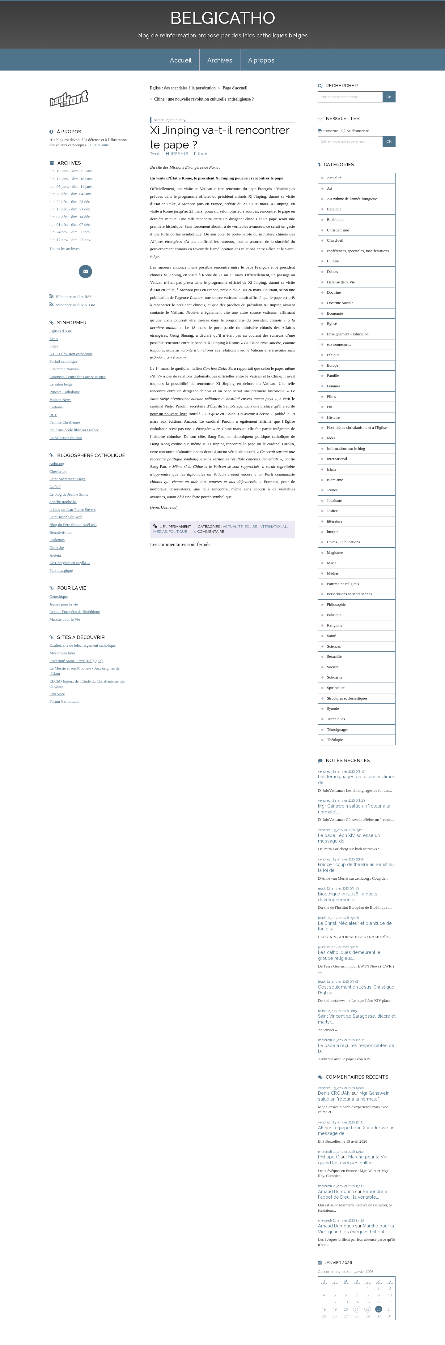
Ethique (333, 355)
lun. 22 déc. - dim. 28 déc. (70, 202)
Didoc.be (56, 547)
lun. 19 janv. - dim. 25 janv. (71, 171)
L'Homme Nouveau (65, 369)
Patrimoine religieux (343, 584)
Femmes (333, 386)
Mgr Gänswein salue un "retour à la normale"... (353, 1095)
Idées (331, 438)
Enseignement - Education (348, 334)
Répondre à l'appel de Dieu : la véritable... (352, 1194)
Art (329, 188)
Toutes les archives (64, 249)
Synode (333, 708)
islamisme (335, 480)
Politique (178, 531)
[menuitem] (180, 60)
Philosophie (336, 604)
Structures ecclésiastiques (347, 698)
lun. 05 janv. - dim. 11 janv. (71, 186)
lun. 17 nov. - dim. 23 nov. (70, 240)
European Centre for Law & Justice (77, 377)
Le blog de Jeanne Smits (68, 494)
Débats (332, 271)
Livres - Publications (343, 542)
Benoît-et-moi (60, 532)
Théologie (335, 740)
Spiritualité (336, 688)
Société (333, 667)
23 (378, 1309)
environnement (339, 344)
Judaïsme (334, 500)
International (273, 526)
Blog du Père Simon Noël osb (73, 525)
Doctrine (334, 292)
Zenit (53, 339)
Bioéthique (335, 220)
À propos (261, 60)
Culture (333, 261)
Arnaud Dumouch (336, 1191)
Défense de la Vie (341, 282)
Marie (332, 563)
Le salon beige (61, 384)
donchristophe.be (63, 502)
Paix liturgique (61, 570)
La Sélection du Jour (65, 438)
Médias (160, 531)
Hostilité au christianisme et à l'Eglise (357, 427)
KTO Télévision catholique (71, 354)
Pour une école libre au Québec (74, 430)
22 (368, 1309)
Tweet (154, 153)
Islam (331, 469)
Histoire (333, 417)
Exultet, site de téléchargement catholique (82, 645)
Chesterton (57, 471)
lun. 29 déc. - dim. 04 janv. (70, 194)
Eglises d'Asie (60, 331)
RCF (53, 415)
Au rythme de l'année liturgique (352, 199)
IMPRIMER (177, 153)
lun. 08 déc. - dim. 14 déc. (70, 217)
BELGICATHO (222, 18)
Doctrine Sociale (340, 303)
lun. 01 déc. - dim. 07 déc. (70, 224)
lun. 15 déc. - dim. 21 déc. (70, 209)
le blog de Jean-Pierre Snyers (72, 509)
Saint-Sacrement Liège (67, 479)
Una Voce (57, 694)
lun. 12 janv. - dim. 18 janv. (71, 179)
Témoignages (337, 729)
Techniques (336, 719)
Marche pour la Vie (64, 619)
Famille (333, 375)
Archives (219, 60)
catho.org (56, 464)
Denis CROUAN (334, 1093)
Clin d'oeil (335, 240)
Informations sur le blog (346, 448)
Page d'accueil (235, 88)
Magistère (335, 552)
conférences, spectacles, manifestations (358, 251)
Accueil (181, 60)
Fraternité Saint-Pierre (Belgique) (76, 661)
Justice (332, 511)
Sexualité (334, 656)
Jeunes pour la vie (63, 604)
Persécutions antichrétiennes (349, 594)
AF (321, 1127)
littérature (334, 521)
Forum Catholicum (64, 701)
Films (331, 396)
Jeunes (332, 490)
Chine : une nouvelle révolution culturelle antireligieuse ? (204, 99)
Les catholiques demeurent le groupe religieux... (349, 955)
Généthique (58, 596)
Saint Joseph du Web (65, 517)
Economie (335, 313)
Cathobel (56, 407)
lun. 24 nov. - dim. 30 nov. (70, 232)
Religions (334, 625)
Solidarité (334, 677)
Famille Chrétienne (64, 422)
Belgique (334, 209)
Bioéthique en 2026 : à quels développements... (347, 896)
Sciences (334, 646)
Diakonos (57, 540)
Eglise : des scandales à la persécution (183, 88)
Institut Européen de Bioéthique (74, 612)
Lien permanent (172, 526)
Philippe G (328, 1156)
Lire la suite (99, 145)
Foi (329, 407)
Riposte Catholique (64, 392)
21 (356, 1309)
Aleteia (55, 555)
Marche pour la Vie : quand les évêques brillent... (354, 1159)
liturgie (332, 532)
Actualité (233, 526)
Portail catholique (63, 361)
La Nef (55, 487)
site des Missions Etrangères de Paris (187, 167)
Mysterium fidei (62, 653)
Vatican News (60, 400)
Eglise (250, 526)
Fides (53, 346)
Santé (331, 636)
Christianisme (338, 230)
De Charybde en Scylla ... (69, 563)
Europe (332, 365)
